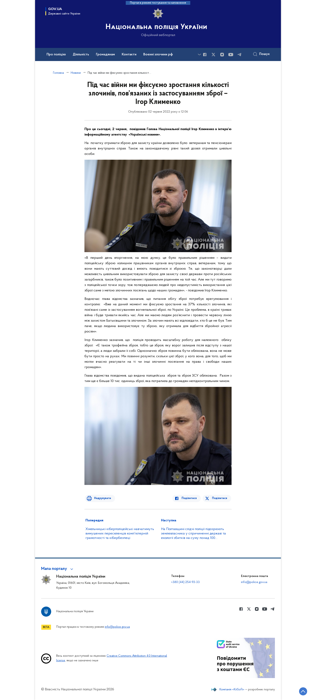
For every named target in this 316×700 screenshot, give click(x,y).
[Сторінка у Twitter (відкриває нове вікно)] (213, 54)
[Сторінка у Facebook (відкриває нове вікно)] (204, 54)
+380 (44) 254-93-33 (185, 582)
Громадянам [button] (105, 54)
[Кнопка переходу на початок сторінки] (301, 691)
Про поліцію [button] (56, 54)
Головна (58, 73)
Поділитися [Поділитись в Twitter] (220, 498)
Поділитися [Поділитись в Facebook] (190, 498)
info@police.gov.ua (254, 582)
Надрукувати (101, 498)
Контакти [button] (129, 54)
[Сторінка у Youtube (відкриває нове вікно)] (230, 54)
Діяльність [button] (81, 54)
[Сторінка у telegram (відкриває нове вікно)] (239, 54)
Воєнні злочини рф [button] (158, 54)
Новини (76, 73)
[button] (57, 568)
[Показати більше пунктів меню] (199, 54)
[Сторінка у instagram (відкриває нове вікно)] (222, 54)
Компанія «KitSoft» (231, 689)
